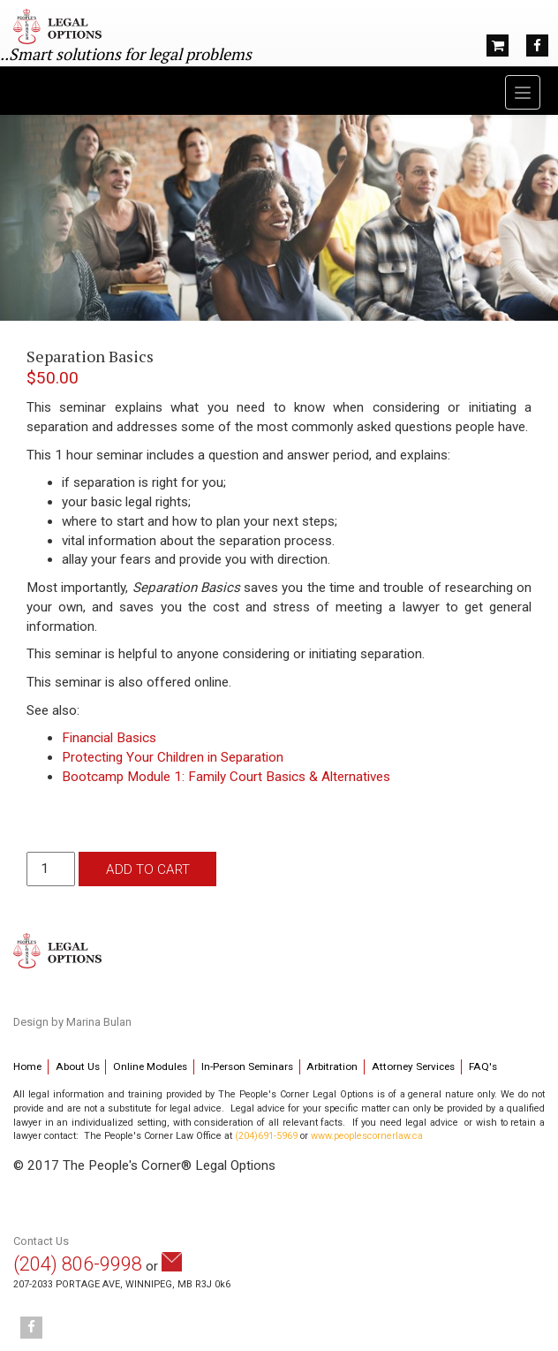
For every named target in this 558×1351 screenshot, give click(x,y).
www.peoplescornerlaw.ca (367, 1136)
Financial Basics (109, 738)
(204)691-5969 (266, 1136)
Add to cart (148, 869)
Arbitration (332, 1066)
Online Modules (150, 1066)
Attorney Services (413, 1066)
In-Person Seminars (247, 1066)
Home (27, 1066)
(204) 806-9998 (77, 1264)
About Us (78, 1066)
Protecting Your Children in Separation (172, 757)
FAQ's (483, 1066)
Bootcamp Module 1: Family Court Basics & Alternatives (226, 777)
